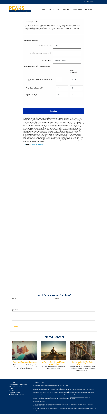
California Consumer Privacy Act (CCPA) (79, 396)
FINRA (47, 405)
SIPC (51, 405)
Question (15, 310)
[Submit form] (16, 326)
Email (57, 298)
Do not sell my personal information (67, 398)
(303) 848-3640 (90, 1)
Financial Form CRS (39, 382)
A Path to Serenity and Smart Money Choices (53, 363)
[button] (51, 9)
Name (14, 298)
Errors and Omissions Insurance (25, 362)
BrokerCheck (64, 385)
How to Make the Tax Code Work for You (82, 363)
